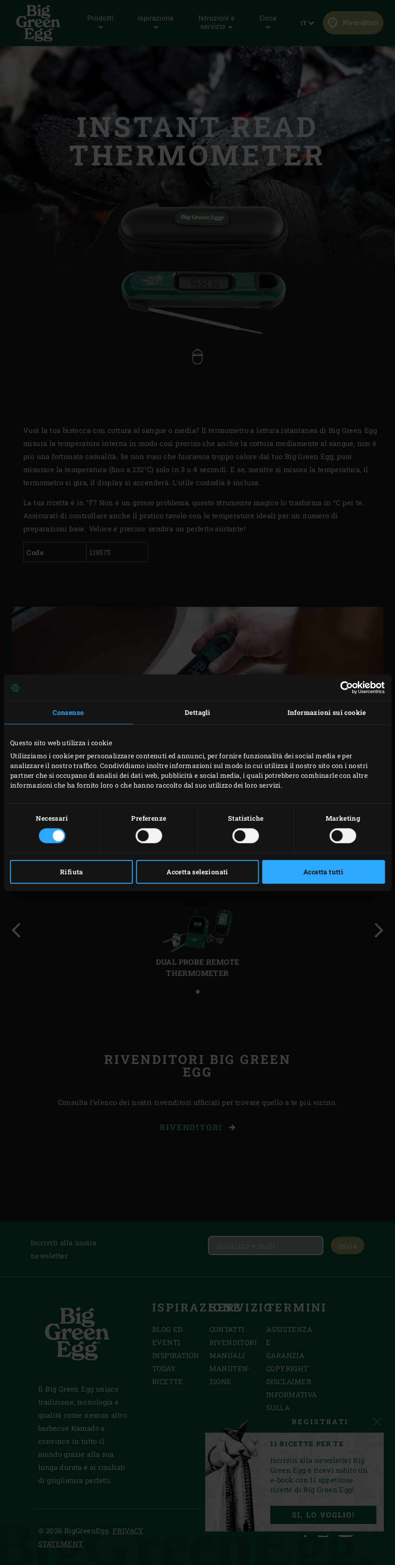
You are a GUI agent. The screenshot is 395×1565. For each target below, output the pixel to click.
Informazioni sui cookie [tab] (327, 712)
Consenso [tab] (68, 712)
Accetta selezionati (197, 871)
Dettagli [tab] (197, 712)
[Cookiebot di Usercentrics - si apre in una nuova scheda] (344, 687)
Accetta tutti (323, 871)
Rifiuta (71, 871)
